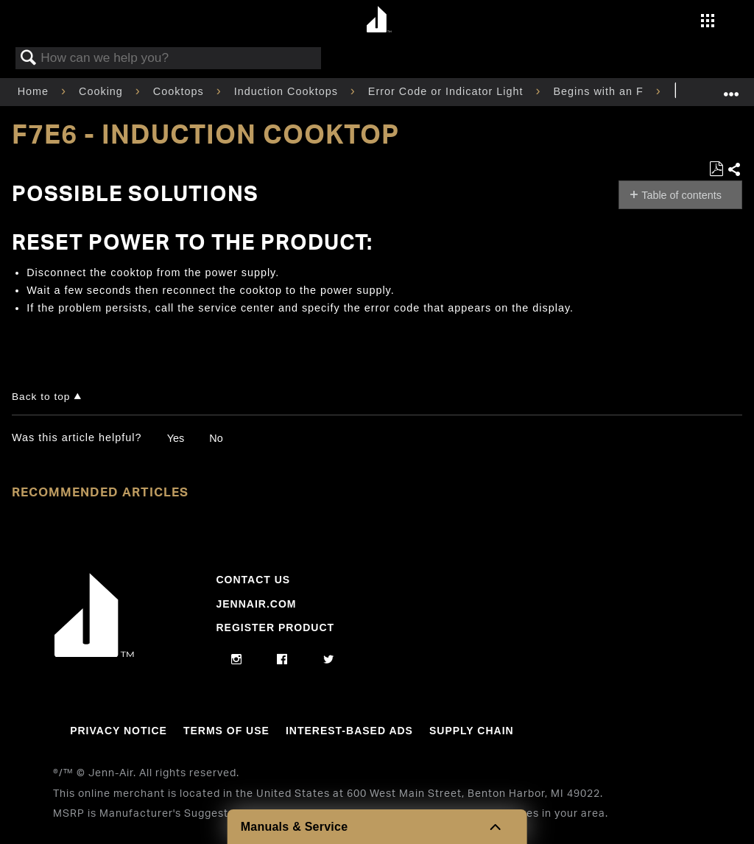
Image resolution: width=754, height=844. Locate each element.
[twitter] (329, 660)
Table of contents (681, 195)
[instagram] (236, 660)
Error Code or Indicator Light (447, 91)
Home (35, 91)
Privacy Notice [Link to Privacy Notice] (118, 730)
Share (734, 170)
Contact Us (253, 579)
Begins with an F (599, 91)
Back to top (41, 396)
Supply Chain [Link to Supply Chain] (471, 730)
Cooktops (180, 91)
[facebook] (282, 660)
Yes (175, 438)
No (215, 438)
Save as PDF (716, 169)
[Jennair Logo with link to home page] (94, 653)
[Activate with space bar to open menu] (707, 22)
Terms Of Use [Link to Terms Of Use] (226, 730)
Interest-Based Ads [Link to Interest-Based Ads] (349, 730)
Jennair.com (256, 604)
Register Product (275, 627)
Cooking (103, 91)
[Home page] (378, 20)
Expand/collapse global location (731, 87)
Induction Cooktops (288, 91)
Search (28, 58)
